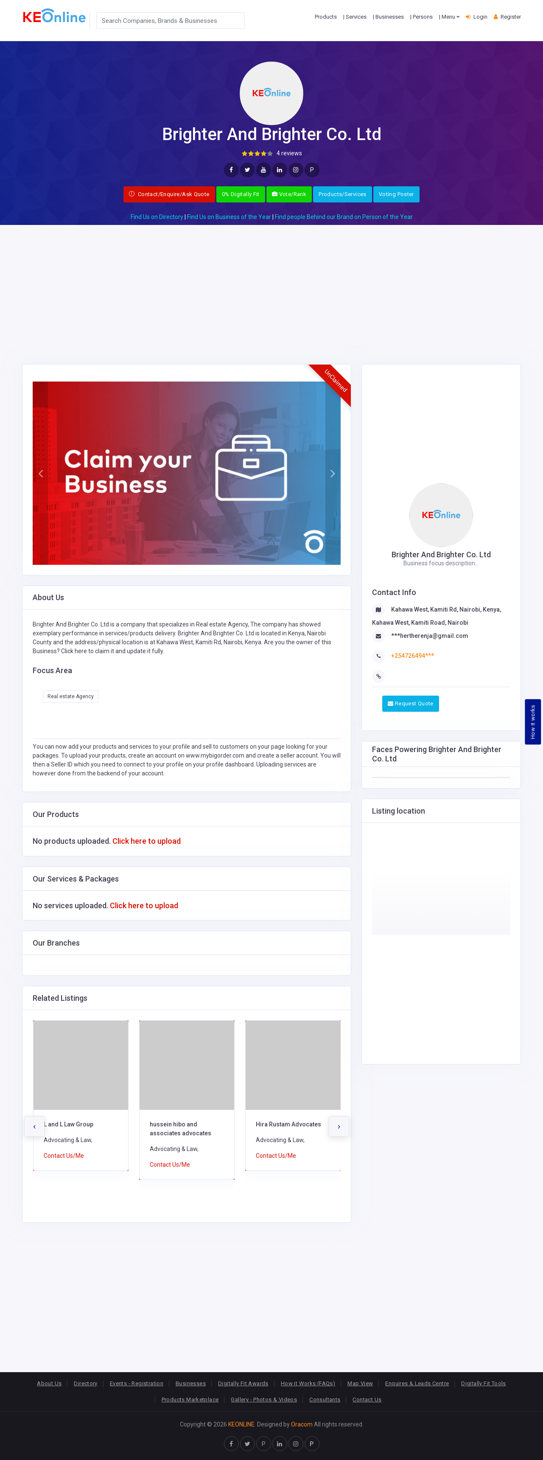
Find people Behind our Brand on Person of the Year (344, 216)
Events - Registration (136, 1383)
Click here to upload (146, 841)
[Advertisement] (271, 284)
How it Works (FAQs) (308, 1383)
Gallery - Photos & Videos (264, 1399)
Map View (360, 1383)
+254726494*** (412, 655)
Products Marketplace (190, 1399)
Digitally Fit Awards (243, 1383)
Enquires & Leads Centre (417, 1383)
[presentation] (34, 1126)
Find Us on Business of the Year (229, 216)
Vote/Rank (289, 194)
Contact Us (367, 1399)
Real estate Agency (71, 696)
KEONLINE (241, 1424)
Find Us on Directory (157, 216)
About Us (49, 1383)
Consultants (324, 1399)
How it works (533, 722)
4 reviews (289, 153)
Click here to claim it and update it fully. (112, 651)
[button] (40, 473)
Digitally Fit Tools (483, 1383)
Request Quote (411, 703)
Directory (86, 1383)
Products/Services (343, 194)
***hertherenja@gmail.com (429, 635)
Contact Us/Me (64, 1155)
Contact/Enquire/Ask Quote (169, 194)
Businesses (191, 1383)
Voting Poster (396, 194)
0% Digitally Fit (241, 194)
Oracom (302, 1424)
